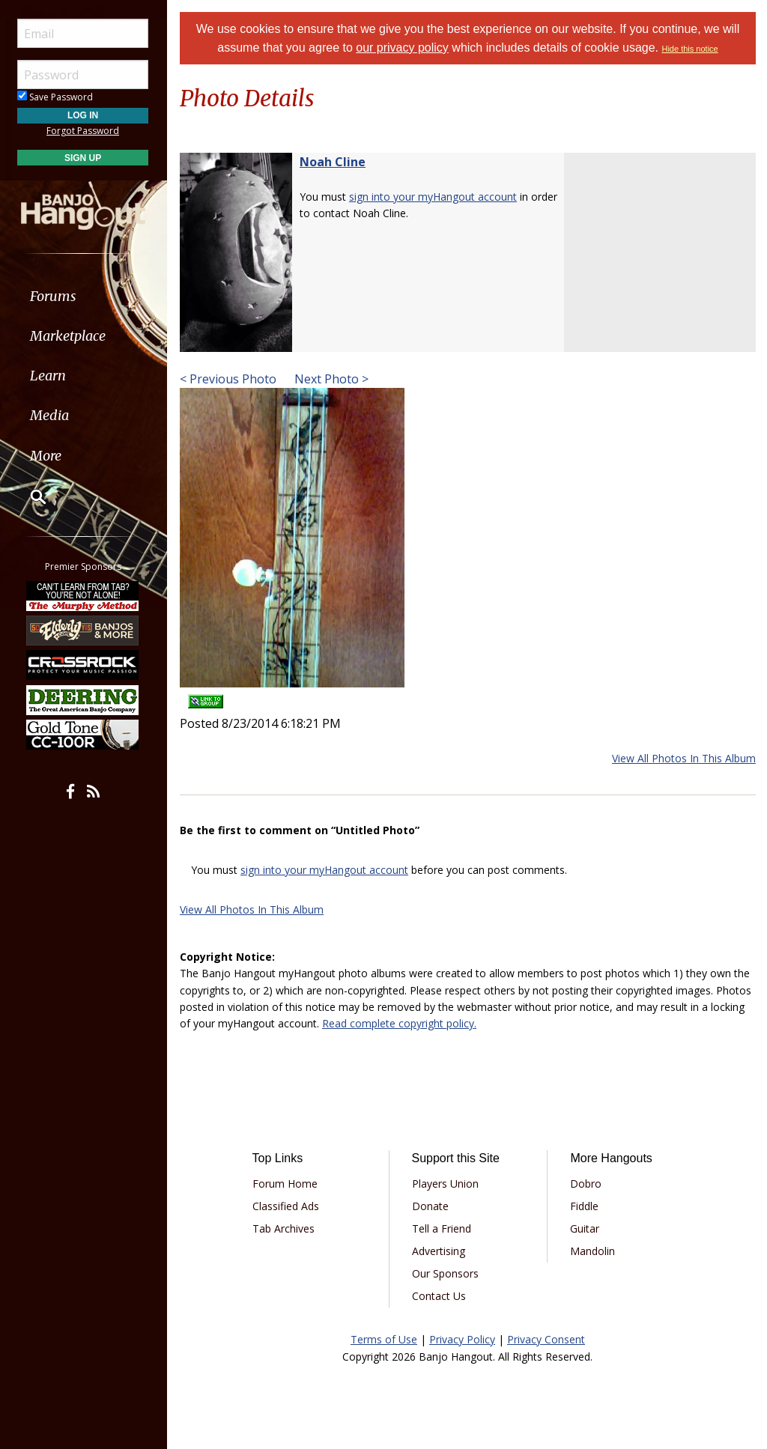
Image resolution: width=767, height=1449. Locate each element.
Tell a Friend (441, 1228)
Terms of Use (384, 1339)
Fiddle (584, 1206)
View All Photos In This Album (684, 758)
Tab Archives (283, 1228)
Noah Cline (333, 162)
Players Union (445, 1183)
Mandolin (592, 1251)
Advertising (438, 1251)
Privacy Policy (462, 1339)
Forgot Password (84, 130)
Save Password (56, 97)
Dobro (585, 1183)
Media (50, 415)
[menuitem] (84, 296)
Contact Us (439, 1296)
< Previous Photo (228, 379)
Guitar (584, 1228)
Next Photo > (330, 379)
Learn (49, 375)
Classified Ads (285, 1206)
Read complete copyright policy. (399, 1023)
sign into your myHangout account (433, 196)
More (47, 455)
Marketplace (69, 335)
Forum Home (285, 1183)
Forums (54, 296)
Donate (430, 1206)
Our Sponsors (445, 1273)
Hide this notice (690, 48)
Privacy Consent (546, 1339)
